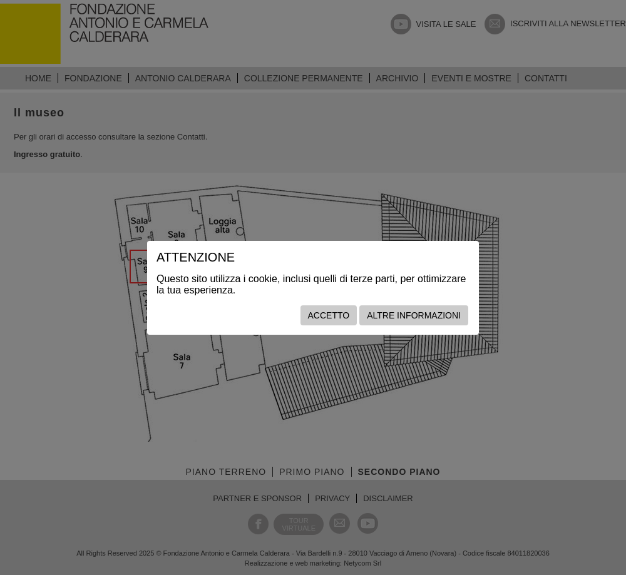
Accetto (329, 315)
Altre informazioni (414, 315)
